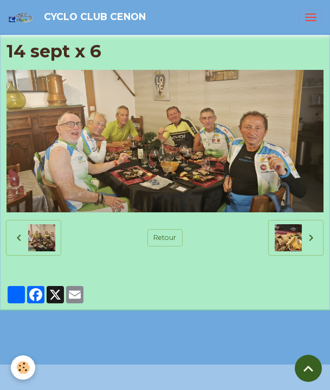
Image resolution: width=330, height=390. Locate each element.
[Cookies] (23, 367)
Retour (164, 237)
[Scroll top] (308, 368)
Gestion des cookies (213, 353)
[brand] (79, 17)
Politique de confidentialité (129, 353)
